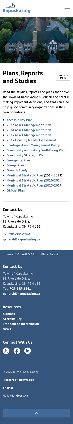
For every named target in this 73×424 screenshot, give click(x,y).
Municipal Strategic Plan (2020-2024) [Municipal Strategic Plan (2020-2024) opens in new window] (35, 180)
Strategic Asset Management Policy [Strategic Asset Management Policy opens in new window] (33, 145)
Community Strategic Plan (26, 155)
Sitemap (9, 314)
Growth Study (17, 170)
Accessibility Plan (20, 120)
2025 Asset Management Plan (29, 135)
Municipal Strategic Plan (25, 175)
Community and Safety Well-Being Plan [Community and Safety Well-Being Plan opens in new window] (36, 150)
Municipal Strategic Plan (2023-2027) (35, 185)
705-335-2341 (19, 234)
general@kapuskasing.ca (21, 239)
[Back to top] (36, 413)
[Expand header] (67, 8)
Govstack (22, 395)
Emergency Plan (18, 160)
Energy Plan (15, 165)
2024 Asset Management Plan (29, 130)
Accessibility (12, 319)
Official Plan (16, 190)
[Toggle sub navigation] (63, 75)
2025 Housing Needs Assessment (31, 140)
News (7, 329)
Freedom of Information (21, 324)
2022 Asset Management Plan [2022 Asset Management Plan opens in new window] (29, 125)
